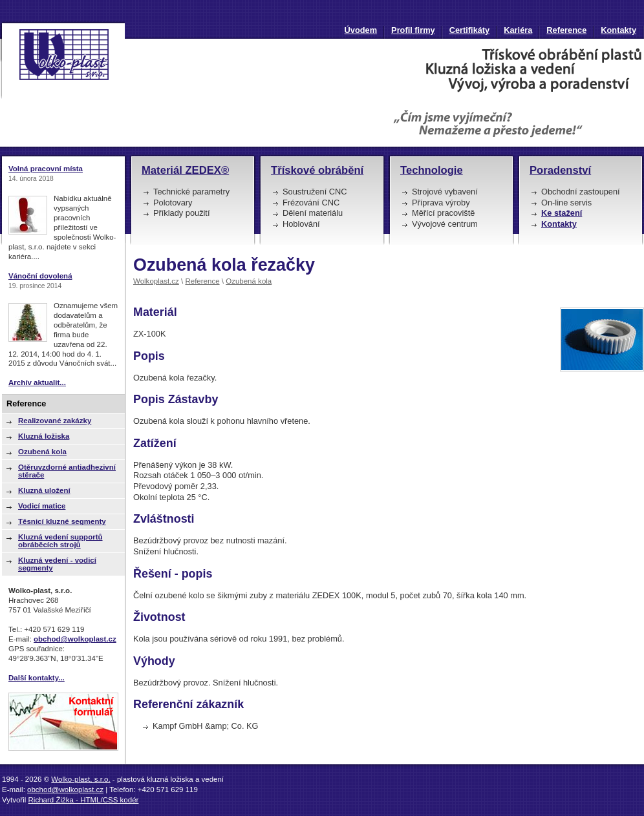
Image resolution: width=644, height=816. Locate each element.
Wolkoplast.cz (156, 281)
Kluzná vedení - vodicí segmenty (57, 564)
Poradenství (560, 170)
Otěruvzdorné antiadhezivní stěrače (67, 471)
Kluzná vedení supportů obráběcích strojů (60, 541)
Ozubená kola (249, 281)
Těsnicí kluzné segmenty (62, 521)
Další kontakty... (36, 678)
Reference (566, 30)
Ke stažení (561, 213)
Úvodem (361, 30)
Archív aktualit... (37, 382)
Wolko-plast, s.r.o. (80, 779)
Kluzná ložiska (43, 436)
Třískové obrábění (317, 170)
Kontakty (618, 30)
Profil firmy (413, 30)
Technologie (431, 170)
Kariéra (518, 30)
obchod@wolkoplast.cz (75, 639)
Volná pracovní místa (45, 169)
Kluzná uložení (44, 490)
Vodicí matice (41, 506)
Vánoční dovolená (40, 276)
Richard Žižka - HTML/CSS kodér (83, 800)
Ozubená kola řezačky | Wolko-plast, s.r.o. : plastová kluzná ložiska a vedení (62, 60)
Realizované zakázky (54, 420)
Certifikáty (469, 30)
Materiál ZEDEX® (185, 170)
